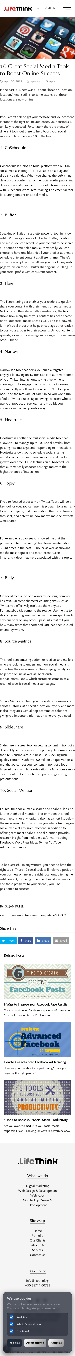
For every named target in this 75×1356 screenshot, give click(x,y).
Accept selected (35, 1342)
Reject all (14, 1342)
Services (37, 1250)
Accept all (56, 1342)
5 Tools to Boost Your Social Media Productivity (35, 1120)
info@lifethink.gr (37, 1280)
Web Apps (37, 1195)
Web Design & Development (37, 1191)
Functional (19, 1331)
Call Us (50, 8)
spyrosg (35, 81)
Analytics (18, 1317)
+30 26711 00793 (37, 1285)
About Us (37, 1245)
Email (37, 8)
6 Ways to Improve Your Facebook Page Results (35, 1004)
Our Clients (37, 1240)
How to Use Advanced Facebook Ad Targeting (35, 1062)
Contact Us (37, 1255)
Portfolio (37, 1236)
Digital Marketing (37, 1186)
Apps (52, 81)
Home (37, 1231)
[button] (66, 7)
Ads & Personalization (26, 1324)
